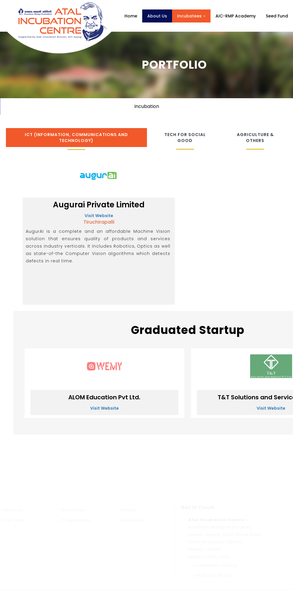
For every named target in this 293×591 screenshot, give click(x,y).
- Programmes (74, 554)
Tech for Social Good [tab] (185, 137)
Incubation (146, 106)
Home (130, 16)
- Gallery (126, 544)
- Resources (71, 544)
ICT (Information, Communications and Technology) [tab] (76, 137)
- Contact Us (130, 554)
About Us (157, 16)
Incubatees (191, 16)
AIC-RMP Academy (236, 16)
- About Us (11, 544)
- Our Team (13, 554)
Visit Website (99, 216)
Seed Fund (277, 16)
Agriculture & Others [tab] (255, 137)
